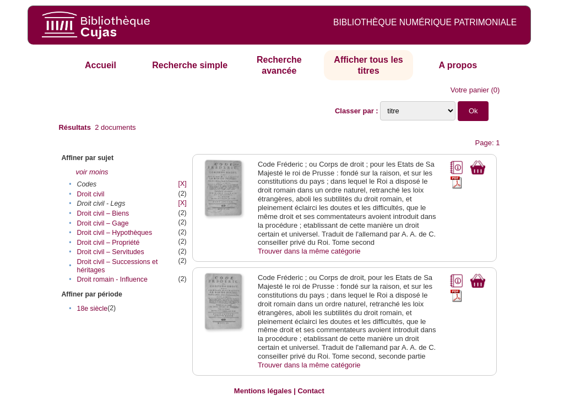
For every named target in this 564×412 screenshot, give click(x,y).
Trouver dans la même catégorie (309, 251)
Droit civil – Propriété (108, 242)
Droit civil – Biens (103, 213)
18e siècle (92, 308)
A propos (457, 65)
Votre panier (470, 90)
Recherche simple (189, 65)
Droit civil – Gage (103, 223)
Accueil (100, 65)
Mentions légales (263, 391)
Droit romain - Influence (112, 279)
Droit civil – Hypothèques (115, 233)
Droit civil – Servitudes (110, 252)
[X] (182, 184)
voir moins (91, 172)
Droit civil (91, 194)
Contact (310, 391)
